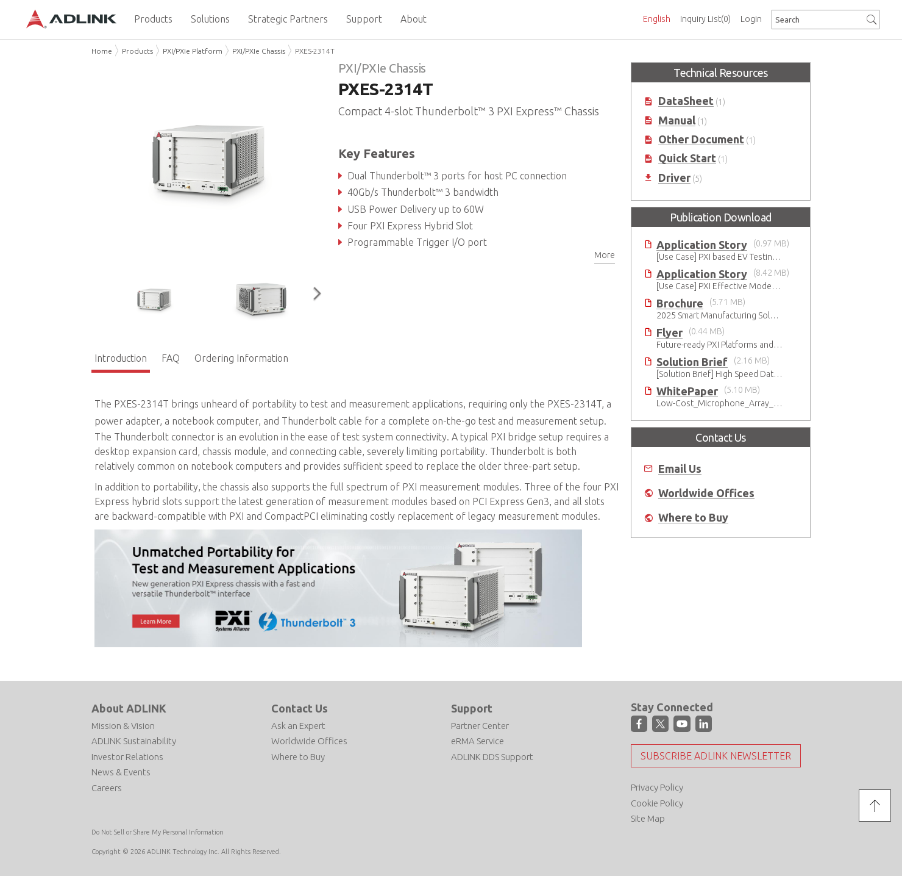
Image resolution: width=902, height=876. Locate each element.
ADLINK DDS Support (492, 757)
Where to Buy (693, 517)
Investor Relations (127, 757)
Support (471, 708)
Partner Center (480, 725)
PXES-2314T (315, 51)
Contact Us (299, 708)
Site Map (648, 818)
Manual (676, 120)
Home (101, 51)
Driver (674, 178)
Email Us (679, 469)
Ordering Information (241, 358)
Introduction (120, 358)
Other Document (701, 139)
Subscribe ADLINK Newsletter (716, 755)
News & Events (121, 772)
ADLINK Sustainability (133, 741)
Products (137, 51)
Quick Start (687, 158)
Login (751, 19)
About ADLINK (128, 708)
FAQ (171, 358)
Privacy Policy (657, 787)
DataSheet (686, 101)
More (604, 255)
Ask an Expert (298, 725)
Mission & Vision (123, 725)
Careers (106, 788)
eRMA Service (477, 741)
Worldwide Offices (706, 493)
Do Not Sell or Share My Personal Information (157, 832)
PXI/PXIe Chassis (258, 51)
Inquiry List (705, 19)
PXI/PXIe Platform (192, 51)
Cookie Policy (657, 803)
